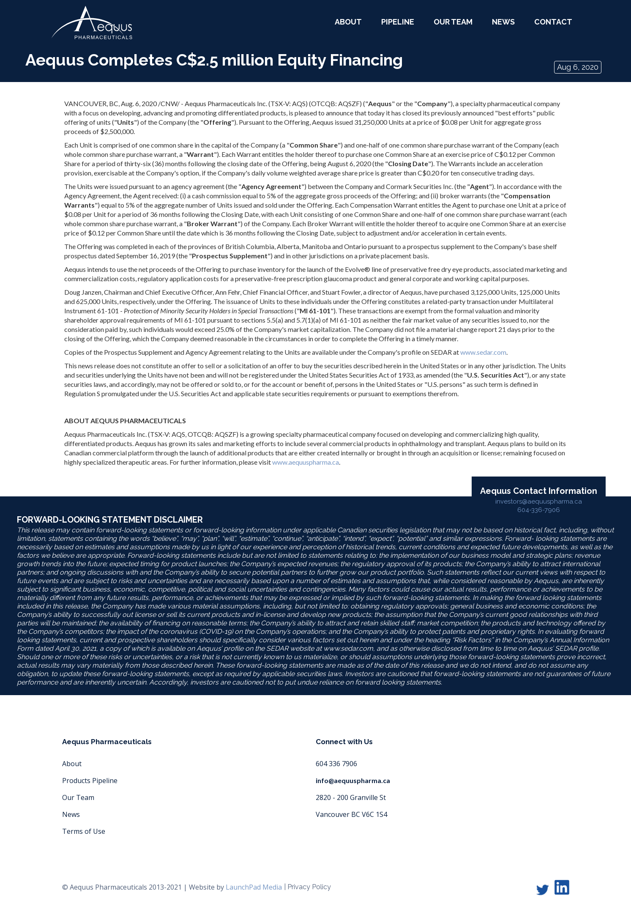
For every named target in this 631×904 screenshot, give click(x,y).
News (503, 21)
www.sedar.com (483, 352)
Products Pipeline (89, 780)
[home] (91, 22)
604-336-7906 (538, 510)
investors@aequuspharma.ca (538, 501)
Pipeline (397, 21)
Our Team (78, 797)
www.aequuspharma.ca (305, 462)
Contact (553, 21)
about (348, 21)
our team (453, 21)
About (72, 763)
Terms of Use (83, 831)
